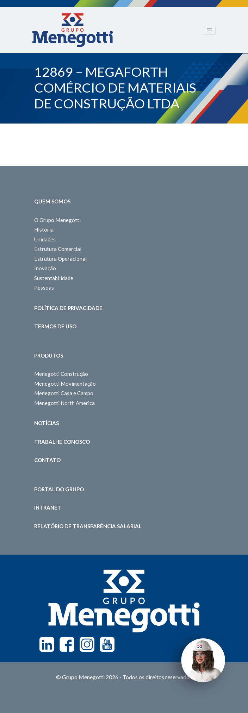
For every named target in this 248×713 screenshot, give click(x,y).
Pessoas (44, 287)
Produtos (48, 355)
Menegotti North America (64, 403)
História (44, 229)
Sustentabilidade (53, 278)
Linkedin (46, 644)
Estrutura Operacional (60, 258)
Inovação (45, 268)
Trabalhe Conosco (62, 441)
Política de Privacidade (68, 308)
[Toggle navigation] (209, 30)
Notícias (46, 423)
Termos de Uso (55, 326)
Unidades (45, 239)
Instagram (87, 644)
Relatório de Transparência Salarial (88, 526)
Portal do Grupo (59, 489)
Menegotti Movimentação (65, 383)
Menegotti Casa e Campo (63, 393)
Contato (47, 460)
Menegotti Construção (61, 374)
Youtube (107, 644)
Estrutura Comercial (57, 249)
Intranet (47, 507)
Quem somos (52, 201)
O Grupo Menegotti (57, 220)
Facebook (67, 644)
